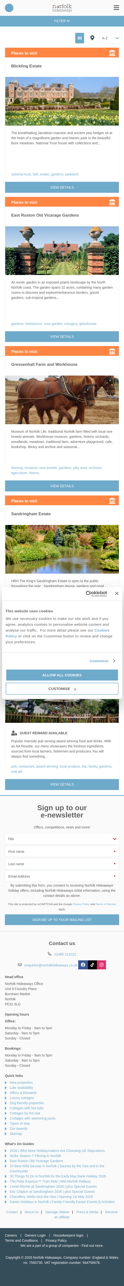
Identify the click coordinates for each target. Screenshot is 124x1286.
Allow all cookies (62, 675)
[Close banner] (116, 593)
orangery (70, 324)
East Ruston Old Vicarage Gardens (36, 1161)
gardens (57, 174)
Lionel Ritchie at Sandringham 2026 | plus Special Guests (53, 1186)
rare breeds (48, 468)
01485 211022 (9, 8)
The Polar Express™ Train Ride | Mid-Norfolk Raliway (50, 1181)
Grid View (79, 38)
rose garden (53, 324)
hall (35, 174)
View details (62, 187)
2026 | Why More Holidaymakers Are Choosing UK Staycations (57, 1151)
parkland (71, 174)
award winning (47, 766)
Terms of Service (106, 904)
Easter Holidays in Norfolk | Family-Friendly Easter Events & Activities (62, 1202)
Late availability (21, 1088)
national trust (21, 174)
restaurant (26, 766)
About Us (32, 1212)
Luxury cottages (22, 1098)
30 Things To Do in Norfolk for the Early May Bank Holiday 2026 (58, 1176)
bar (84, 766)
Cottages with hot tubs (27, 1108)
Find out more (92, 1246)
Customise (99, 661)
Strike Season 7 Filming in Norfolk (35, 1156)
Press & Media (87, 1212)
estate (44, 174)
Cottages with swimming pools (33, 1118)
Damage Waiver (57, 1212)
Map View (92, 38)
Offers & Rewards (23, 1093)
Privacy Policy (81, 904)
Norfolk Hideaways (62, 8)
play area (80, 468)
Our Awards (19, 1128)
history (34, 473)
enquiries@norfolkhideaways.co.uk (51, 965)
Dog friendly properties (27, 1103)
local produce (70, 766)
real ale (16, 771)
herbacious (33, 324)
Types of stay (20, 1123)
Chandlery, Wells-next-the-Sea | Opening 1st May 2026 (51, 1197)
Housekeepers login (68, 1235)
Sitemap (16, 1134)
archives (95, 468)
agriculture (19, 473)
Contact (12, 1212)
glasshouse (87, 324)
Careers (11, 1235)
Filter (62, 21)
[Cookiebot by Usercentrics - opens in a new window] (86, 594)
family (93, 766)
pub (14, 766)
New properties (21, 1082)
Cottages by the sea (25, 1113)
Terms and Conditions (21, 1240)
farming (17, 468)
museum (31, 468)
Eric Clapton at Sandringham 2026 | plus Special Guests (52, 1192)
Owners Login (35, 1235)
